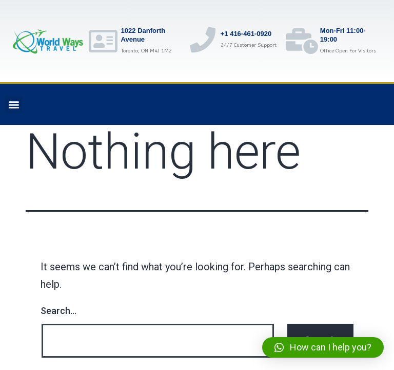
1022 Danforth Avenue (143, 35)
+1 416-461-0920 (246, 34)
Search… (58, 310)
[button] (13, 104)
